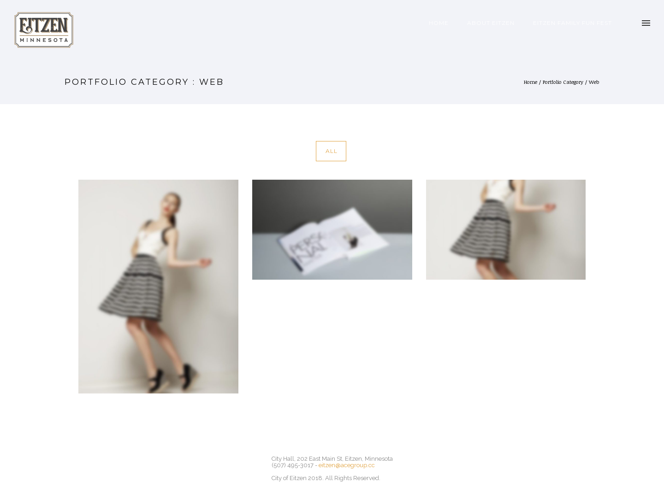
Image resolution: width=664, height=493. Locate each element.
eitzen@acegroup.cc (347, 465)
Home (439, 22)
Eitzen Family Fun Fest (572, 22)
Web (594, 81)
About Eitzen (491, 22)
